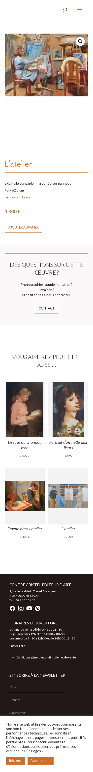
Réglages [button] (15, 761)
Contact (47, 308)
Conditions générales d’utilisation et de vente (46, 657)
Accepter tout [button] (41, 761)
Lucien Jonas (20, 197)
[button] (80, 41)
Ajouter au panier (23, 227)
